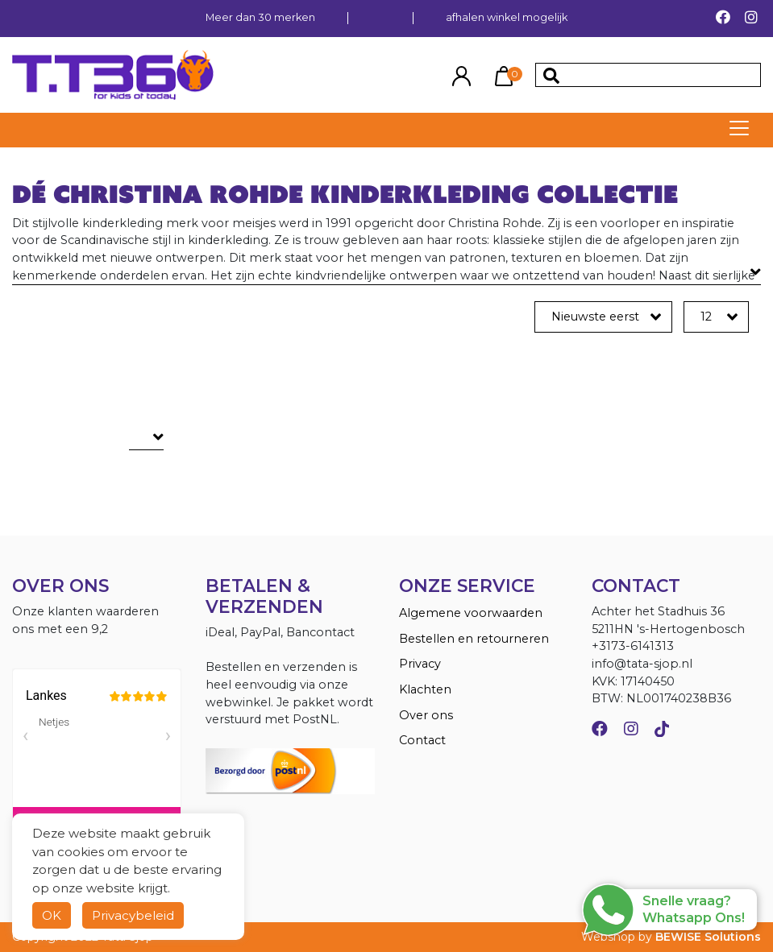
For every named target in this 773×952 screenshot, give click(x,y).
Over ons (426, 715)
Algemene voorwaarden (470, 613)
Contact (422, 740)
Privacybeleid (133, 915)
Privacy (420, 663)
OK (51, 915)
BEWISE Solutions (708, 936)
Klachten (425, 689)
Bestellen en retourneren (474, 638)
